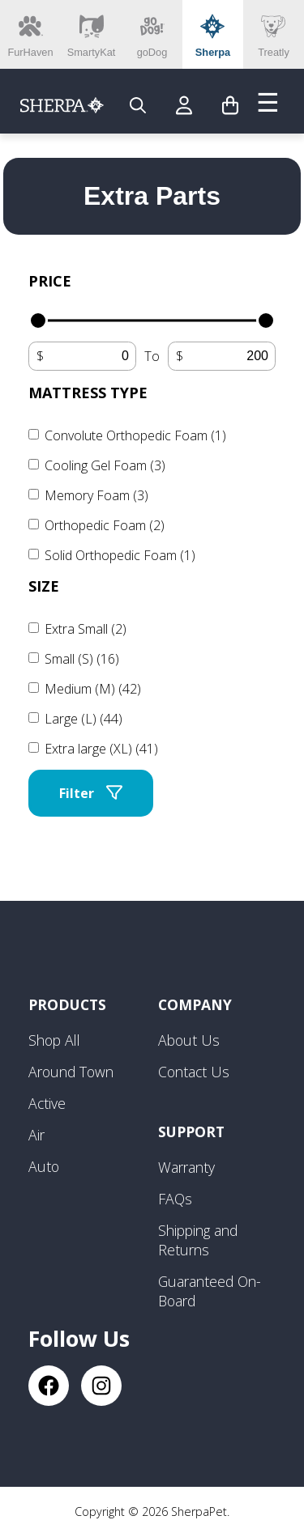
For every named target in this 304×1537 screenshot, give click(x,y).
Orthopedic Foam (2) (105, 525)
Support (191, 1131)
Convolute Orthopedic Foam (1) (135, 435)
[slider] (38, 320)
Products (67, 1004)
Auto (43, 1166)
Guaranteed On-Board (209, 1291)
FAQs (175, 1198)
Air (36, 1134)
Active (47, 1103)
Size (43, 586)
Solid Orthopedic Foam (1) (120, 555)
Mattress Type (88, 392)
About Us (189, 1040)
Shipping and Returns (198, 1240)
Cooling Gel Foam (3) (105, 465)
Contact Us (193, 1071)
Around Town (70, 1071)
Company (195, 1004)
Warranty (186, 1167)
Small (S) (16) (82, 659)
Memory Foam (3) (96, 495)
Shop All (54, 1040)
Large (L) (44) (83, 719)
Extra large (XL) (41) (101, 749)
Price (49, 281)
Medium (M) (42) (93, 689)
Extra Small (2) (85, 629)
